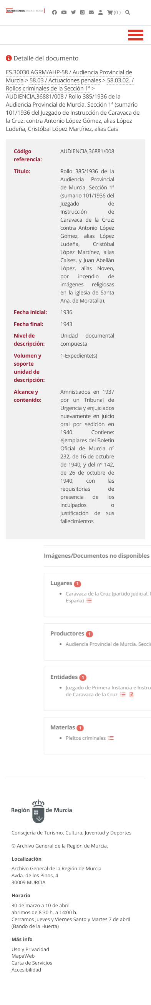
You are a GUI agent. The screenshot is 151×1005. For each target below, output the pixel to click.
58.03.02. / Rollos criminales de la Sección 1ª (70, 84)
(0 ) (114, 12)
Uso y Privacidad (30, 949)
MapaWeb (23, 955)
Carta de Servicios (32, 962)
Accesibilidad (26, 969)
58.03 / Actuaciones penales (65, 80)
